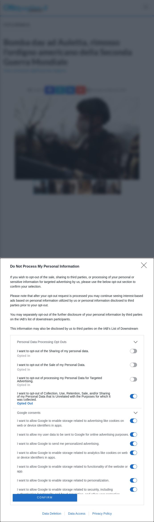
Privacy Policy (102, 513)
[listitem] (77, 342)
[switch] (133, 351)
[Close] (145, 266)
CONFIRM (45, 498)
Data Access (76, 513)
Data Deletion (51, 513)
